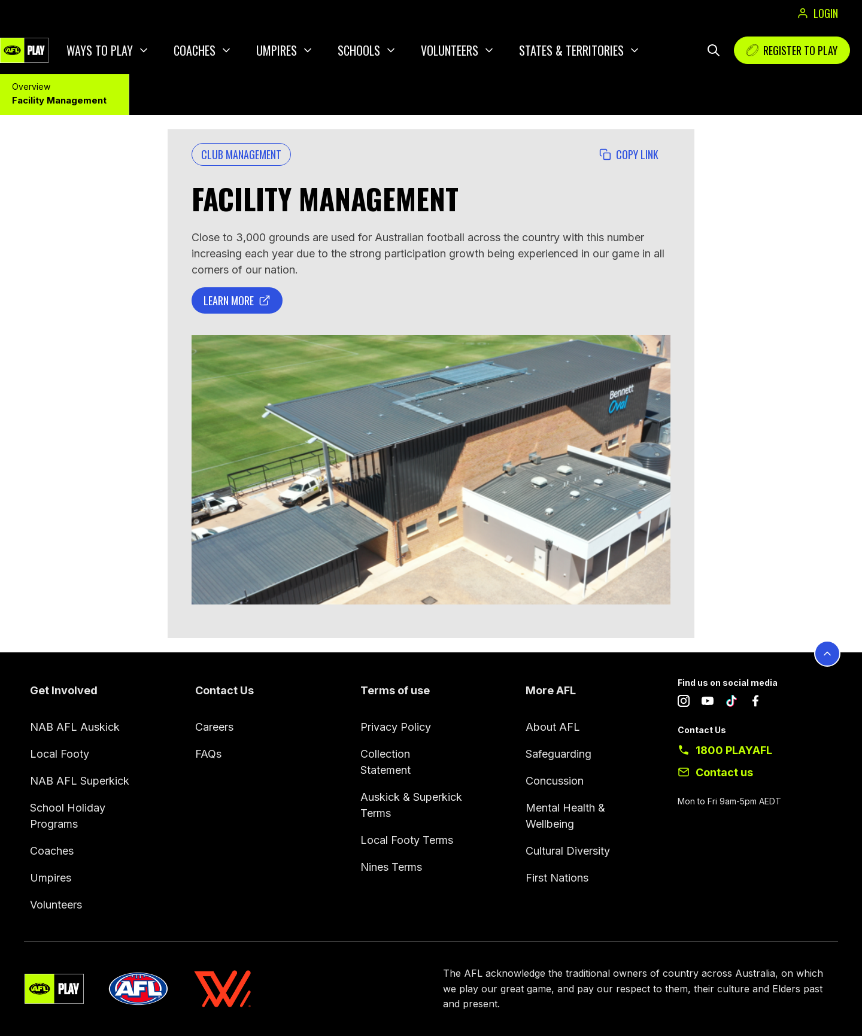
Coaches (195, 50)
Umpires (276, 50)
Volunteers (449, 50)
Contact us (724, 772)
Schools (359, 50)
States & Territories (571, 50)
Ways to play (99, 50)
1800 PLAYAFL (734, 750)
